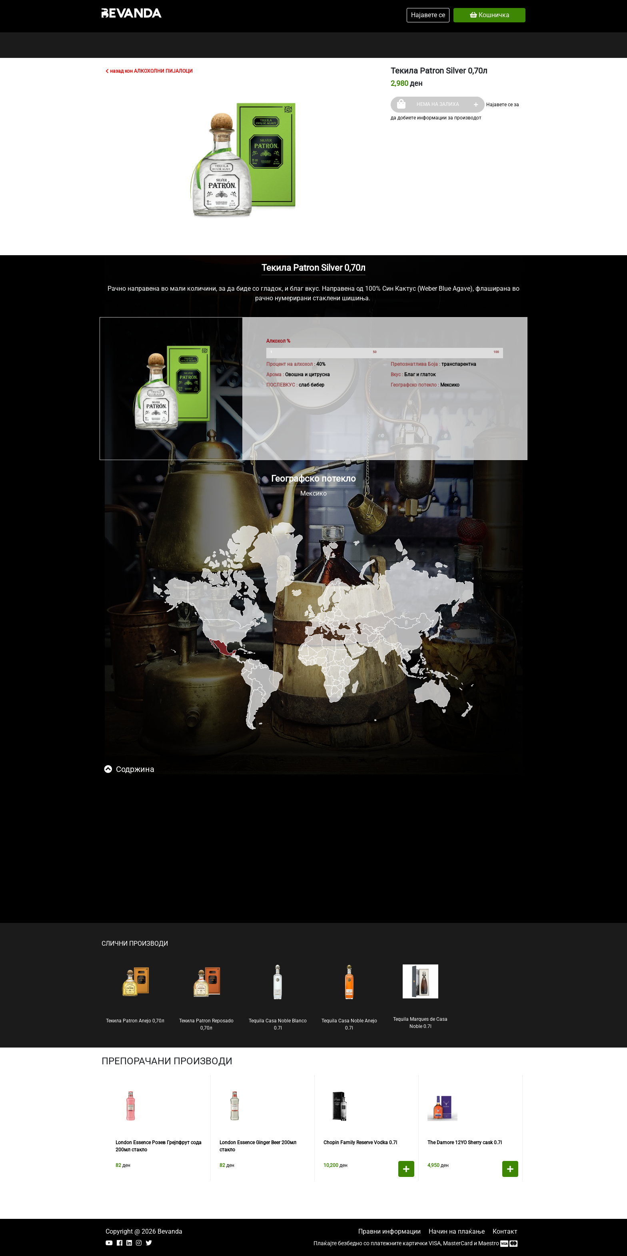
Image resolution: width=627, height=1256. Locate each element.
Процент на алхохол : (290, 364)
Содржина (129, 769)
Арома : (275, 374)
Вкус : (397, 374)
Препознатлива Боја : (415, 364)
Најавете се (428, 15)
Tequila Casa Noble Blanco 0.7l (278, 997)
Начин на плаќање (457, 1231)
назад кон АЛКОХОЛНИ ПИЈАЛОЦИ (149, 71)
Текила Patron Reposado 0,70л (206, 997)
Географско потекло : (415, 385)
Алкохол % (278, 341)
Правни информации (389, 1231)
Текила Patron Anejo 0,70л (135, 994)
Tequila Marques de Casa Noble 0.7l (420, 996)
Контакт (505, 1231)
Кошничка (489, 15)
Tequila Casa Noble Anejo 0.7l (349, 997)
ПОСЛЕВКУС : (282, 385)
